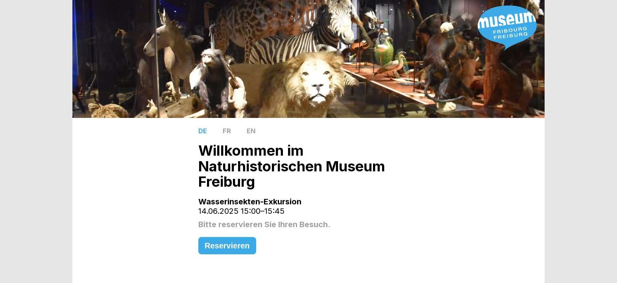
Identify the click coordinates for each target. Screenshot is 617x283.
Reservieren (227, 245)
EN (251, 131)
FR (227, 131)
